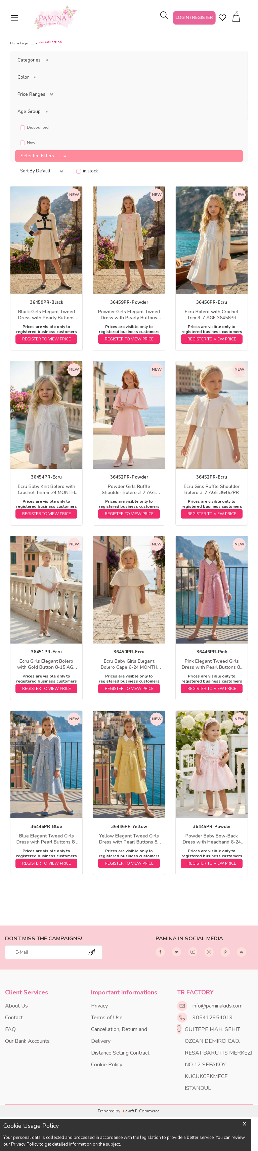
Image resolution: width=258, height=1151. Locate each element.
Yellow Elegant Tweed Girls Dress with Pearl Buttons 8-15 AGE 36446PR (129, 839)
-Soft (128, 1111)
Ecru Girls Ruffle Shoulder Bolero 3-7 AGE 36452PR (212, 490)
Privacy (99, 1006)
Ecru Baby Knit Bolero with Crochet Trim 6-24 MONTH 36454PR (46, 490)
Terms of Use (107, 1017)
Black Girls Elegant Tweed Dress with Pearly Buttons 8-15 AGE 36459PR (46, 315)
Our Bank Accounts (27, 1041)
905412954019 (212, 1017)
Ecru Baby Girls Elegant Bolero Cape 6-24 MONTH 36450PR (129, 664)
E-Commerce (147, 1111)
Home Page (19, 43)
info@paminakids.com (217, 1006)
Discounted (34, 127)
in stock (87, 171)
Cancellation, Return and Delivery (119, 1035)
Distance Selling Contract (120, 1053)
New (27, 142)
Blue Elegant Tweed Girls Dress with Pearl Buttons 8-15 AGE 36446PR (46, 839)
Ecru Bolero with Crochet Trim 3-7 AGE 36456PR (212, 315)
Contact (14, 1017)
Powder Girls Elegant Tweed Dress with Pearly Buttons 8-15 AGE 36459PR (129, 315)
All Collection (50, 42)
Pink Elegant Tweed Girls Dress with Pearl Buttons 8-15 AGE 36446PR (212, 664)
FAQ (10, 1029)
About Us (16, 1006)
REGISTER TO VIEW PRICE (46, 339)
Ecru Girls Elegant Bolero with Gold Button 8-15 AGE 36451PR (46, 664)
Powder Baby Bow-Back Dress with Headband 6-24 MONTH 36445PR (212, 839)
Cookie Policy (106, 1064)
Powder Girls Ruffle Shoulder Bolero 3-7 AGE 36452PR (129, 490)
